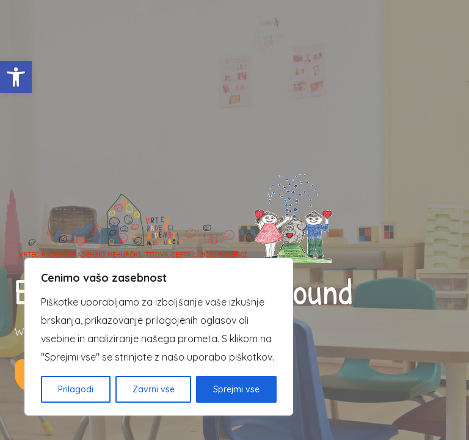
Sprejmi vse (236, 389)
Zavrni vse (154, 389)
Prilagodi (75, 389)
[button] (16, 77)
